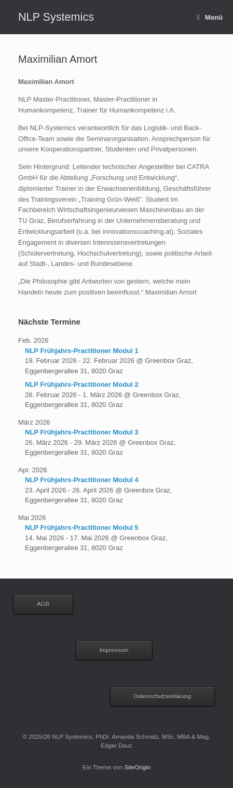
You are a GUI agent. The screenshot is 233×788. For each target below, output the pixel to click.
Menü (210, 17)
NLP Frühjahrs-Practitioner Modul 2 (82, 384)
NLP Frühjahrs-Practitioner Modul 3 (82, 432)
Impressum (113, 650)
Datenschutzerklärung (162, 696)
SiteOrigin (137, 767)
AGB (43, 604)
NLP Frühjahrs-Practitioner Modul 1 (82, 351)
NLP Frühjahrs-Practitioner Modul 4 (82, 480)
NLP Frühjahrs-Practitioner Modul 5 (82, 527)
